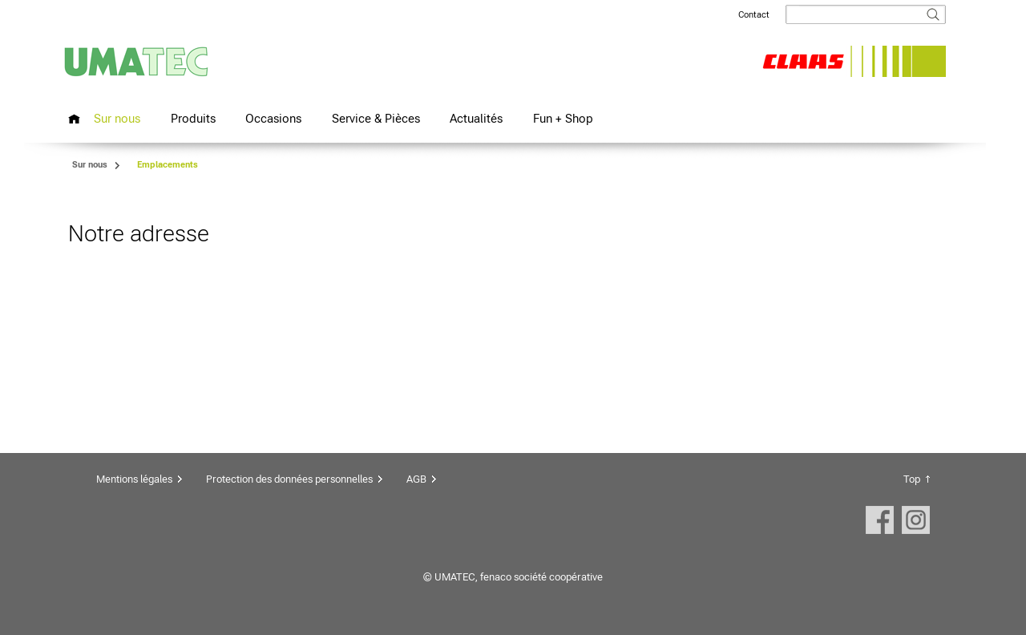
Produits (193, 118)
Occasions (273, 118)
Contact (754, 15)
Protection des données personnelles (289, 479)
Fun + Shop (563, 118)
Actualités (476, 118)
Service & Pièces (376, 118)
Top (911, 479)
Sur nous (117, 118)
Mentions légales (134, 479)
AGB (416, 479)
